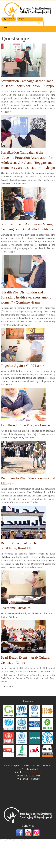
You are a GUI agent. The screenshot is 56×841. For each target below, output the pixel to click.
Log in (21, 19)
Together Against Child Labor (22, 365)
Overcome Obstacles (15, 608)
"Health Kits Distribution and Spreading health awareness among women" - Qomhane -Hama (26, 297)
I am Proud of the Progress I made (25, 425)
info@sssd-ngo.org (32, 772)
